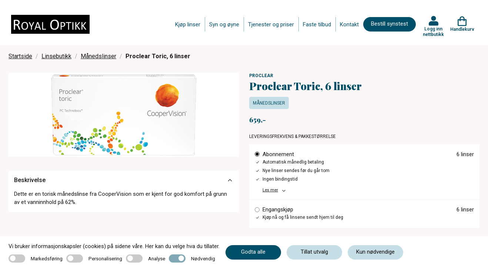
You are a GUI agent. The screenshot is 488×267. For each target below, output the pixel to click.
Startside (20, 56)
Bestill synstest (389, 23)
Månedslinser (98, 56)
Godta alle (253, 251)
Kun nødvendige (375, 251)
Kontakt (349, 24)
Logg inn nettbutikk (433, 31)
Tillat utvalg (314, 251)
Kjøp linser (187, 24)
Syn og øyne (224, 24)
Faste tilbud (317, 24)
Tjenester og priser (271, 24)
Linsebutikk (56, 56)
